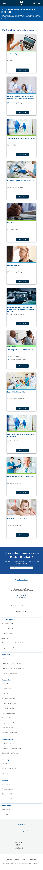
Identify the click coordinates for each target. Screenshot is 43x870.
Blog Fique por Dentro (8, 648)
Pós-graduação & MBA (9, 708)
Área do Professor (7, 789)
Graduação (5, 693)
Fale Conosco (6, 809)
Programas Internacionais (10, 673)
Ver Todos (5, 773)
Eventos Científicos (8, 727)
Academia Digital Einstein (9, 732)
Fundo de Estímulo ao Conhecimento (13, 668)
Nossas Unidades (7, 633)
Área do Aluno (6, 784)
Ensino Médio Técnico (8, 684)
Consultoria (5, 763)
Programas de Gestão (8, 723)
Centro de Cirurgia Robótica (10, 753)
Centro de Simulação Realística (11, 748)
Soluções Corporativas (9, 768)
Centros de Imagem (8, 743)
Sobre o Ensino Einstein (9, 628)
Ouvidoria (5, 814)
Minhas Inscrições (7, 799)
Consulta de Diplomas (8, 794)
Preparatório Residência (9, 698)
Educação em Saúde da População (12, 663)
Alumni (4, 658)
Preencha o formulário (21, 568)
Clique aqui (18, 842)
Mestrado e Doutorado (9, 713)
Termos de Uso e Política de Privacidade (21, 859)
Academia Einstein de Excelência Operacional (15, 643)
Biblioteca (5, 638)
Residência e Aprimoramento (10, 703)
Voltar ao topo (22, 580)
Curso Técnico (6, 689)
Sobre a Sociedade (7, 623)
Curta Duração (6, 718)
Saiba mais (22, 70)
